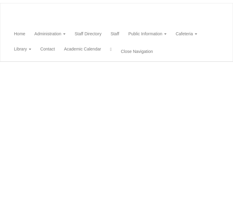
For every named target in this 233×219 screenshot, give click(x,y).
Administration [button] (50, 33)
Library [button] (22, 49)
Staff (114, 33)
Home (19, 33)
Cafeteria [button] (186, 33)
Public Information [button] (147, 33)
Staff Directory (88, 33)
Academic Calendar (82, 49)
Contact (47, 49)
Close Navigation (137, 51)
